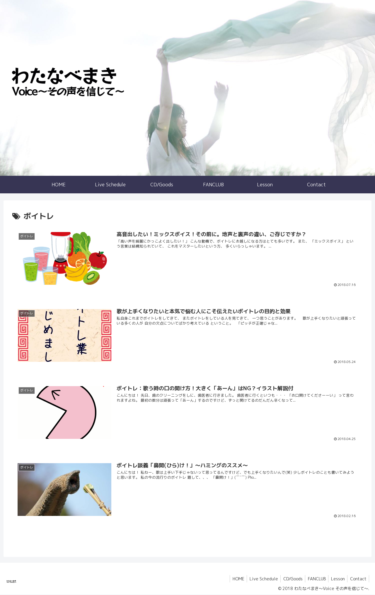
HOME (233, 579)
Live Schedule (260, 579)
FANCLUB (314, 579)
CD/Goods (289, 579)
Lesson (336, 579)
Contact (358, 579)
